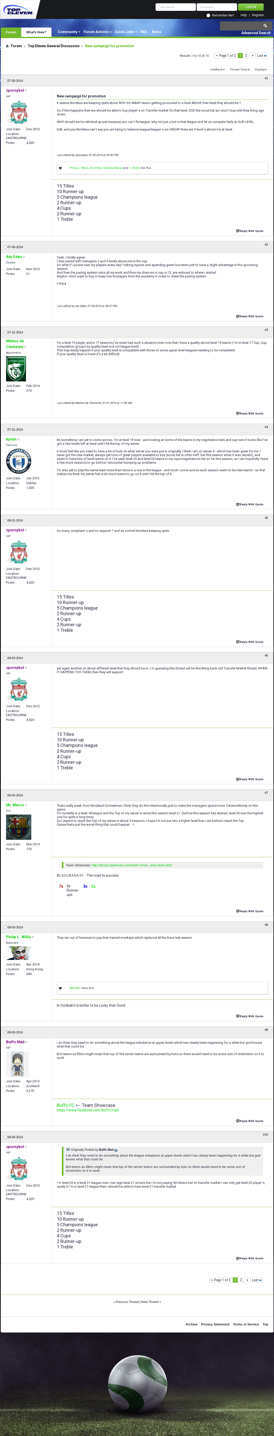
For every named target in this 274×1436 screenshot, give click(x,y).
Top (265, 1324)
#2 (266, 244)
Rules (156, 32)
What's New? (36, 32)
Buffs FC (65, 1105)
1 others (134, 168)
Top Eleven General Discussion (54, 46)
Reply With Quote (250, 230)
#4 (266, 427)
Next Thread (150, 1302)
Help (244, 15)
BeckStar (96, 168)
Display (260, 69)
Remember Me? (223, 15)
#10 (265, 1134)
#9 (266, 1030)
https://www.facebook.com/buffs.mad (88, 1110)
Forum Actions (96, 32)
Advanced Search (256, 33)
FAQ (143, 32)
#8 (266, 925)
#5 (266, 518)
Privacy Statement (215, 1324)
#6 (266, 655)
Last (262, 56)
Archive (192, 1324)
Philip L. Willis (79, 168)
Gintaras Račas (112, 168)
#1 (266, 78)
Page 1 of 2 (227, 56)
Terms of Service (246, 1324)
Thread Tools (238, 69)
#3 (266, 330)
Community (67, 32)
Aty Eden (75, 988)
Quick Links (124, 32)
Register (258, 15)
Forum (11, 32)
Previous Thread (127, 1302)
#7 (266, 793)
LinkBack (216, 69)
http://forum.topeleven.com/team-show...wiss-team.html (132, 865)
